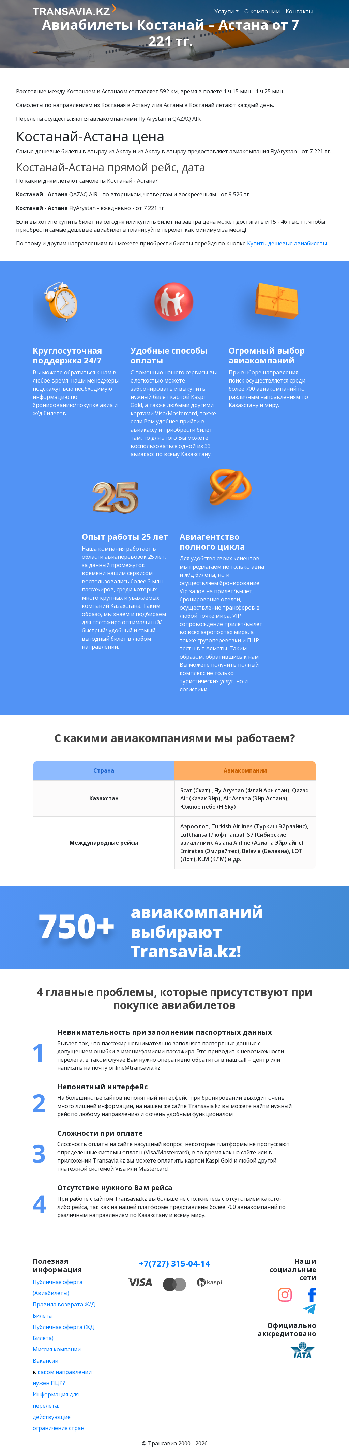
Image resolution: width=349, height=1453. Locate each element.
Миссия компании (57, 1349)
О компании (262, 11)
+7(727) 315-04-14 (174, 1263)
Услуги (224, 11)
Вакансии (45, 1360)
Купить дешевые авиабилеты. (287, 243)
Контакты (300, 11)
